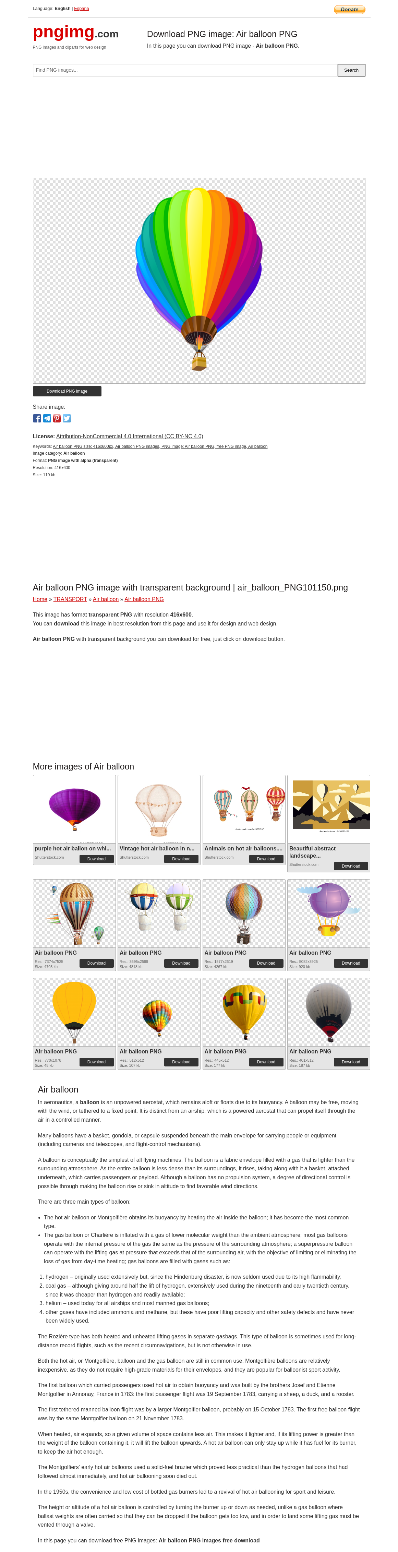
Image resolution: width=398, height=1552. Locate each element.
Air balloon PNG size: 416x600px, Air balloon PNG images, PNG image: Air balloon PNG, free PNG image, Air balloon (160, 446)
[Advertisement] (199, 130)
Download (96, 859)
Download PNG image (67, 391)
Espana (81, 8)
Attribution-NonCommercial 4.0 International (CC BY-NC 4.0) (129, 436)
